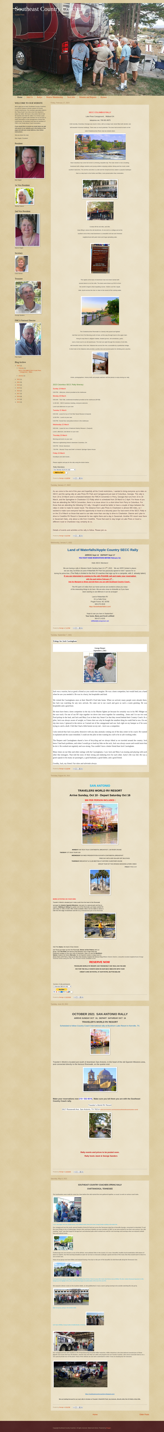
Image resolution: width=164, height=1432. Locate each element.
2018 (18, 390)
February (21, 368)
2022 (18, 379)
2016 (18, 396)
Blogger (108, 1428)
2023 (18, 365)
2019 (18, 388)
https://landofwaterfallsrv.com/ (100, 606)
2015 (18, 399)
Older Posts (144, 1414)
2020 (18, 385)
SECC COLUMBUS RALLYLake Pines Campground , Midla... (29, 371)
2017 (18, 393)
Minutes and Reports (87, 97)
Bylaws (104, 97)
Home (19, 97)
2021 (18, 382)
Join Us (30, 97)
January (20, 375)
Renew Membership (54, 97)
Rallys (39, 97)
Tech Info (71, 97)
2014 (18, 402)
